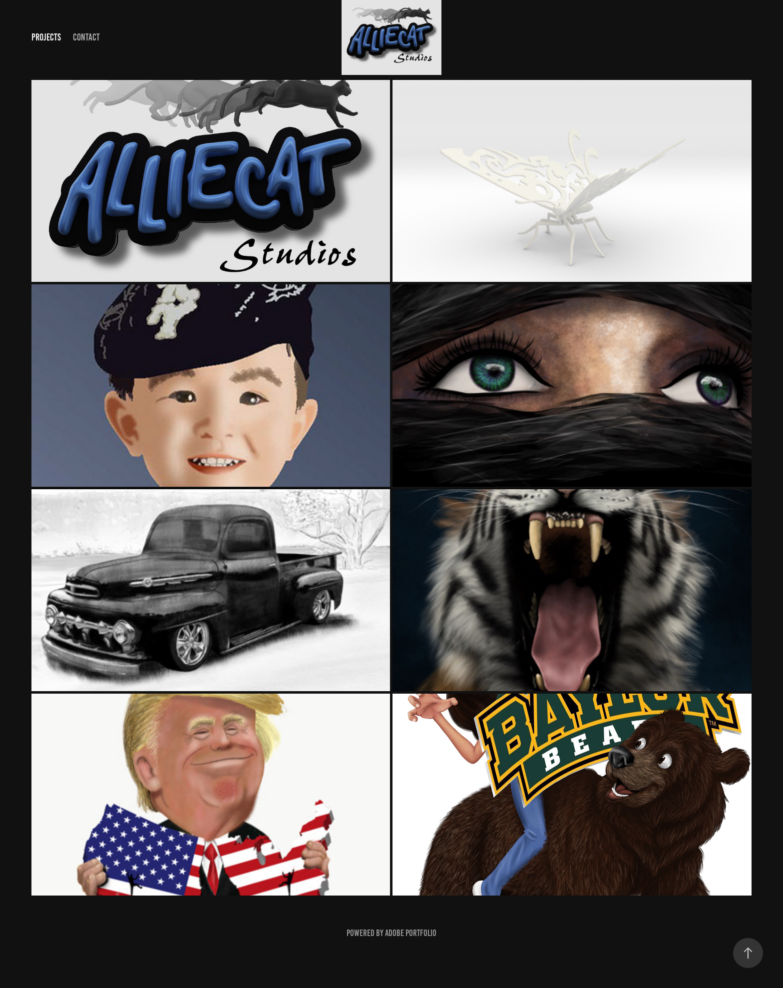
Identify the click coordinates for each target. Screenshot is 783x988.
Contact (86, 37)
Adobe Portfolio (410, 933)
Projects (46, 37)
